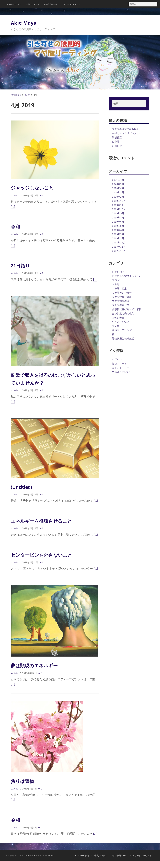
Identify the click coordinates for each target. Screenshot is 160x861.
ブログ (115, 280)
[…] (13, 206)
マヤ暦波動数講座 (122, 296)
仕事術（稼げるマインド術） (128, 309)
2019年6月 (118, 221)
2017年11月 (119, 246)
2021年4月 (118, 180)
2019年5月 (118, 225)
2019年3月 (118, 234)
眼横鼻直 (117, 137)
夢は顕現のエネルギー (34, 665)
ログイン (117, 359)
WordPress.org (121, 372)
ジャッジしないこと (32, 188)
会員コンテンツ (32, 4)
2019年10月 (119, 209)
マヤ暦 (115, 284)
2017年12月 (119, 242)
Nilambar (49, 855)
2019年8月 (118, 217)
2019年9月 (118, 213)
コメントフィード (122, 367)
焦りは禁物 (22, 781)
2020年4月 (118, 188)
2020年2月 (118, 196)
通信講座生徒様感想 (123, 338)
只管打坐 (117, 145)
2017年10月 (119, 250)
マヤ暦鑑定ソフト (122, 305)
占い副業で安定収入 (123, 313)
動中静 (115, 141)
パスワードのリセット (71, 4)
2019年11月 (119, 205)
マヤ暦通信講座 (120, 301)
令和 (15, 227)
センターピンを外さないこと (41, 555)
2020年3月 (118, 192)
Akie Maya (24, 23)
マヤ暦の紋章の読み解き (125, 129)
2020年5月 (118, 184)
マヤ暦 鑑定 (119, 288)
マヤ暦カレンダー (122, 292)
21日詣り (20, 266)
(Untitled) (21, 487)
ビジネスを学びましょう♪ (126, 275)
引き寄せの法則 (120, 321)
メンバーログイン (13, 4)
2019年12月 (119, 200)
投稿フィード (119, 363)
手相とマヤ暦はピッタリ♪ (126, 133)
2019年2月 (118, 238)
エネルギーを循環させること (41, 521)
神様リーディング (122, 330)
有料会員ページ (50, 4)
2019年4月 (118, 230)
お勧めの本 (118, 271)
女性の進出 (118, 317)
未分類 (115, 326)
